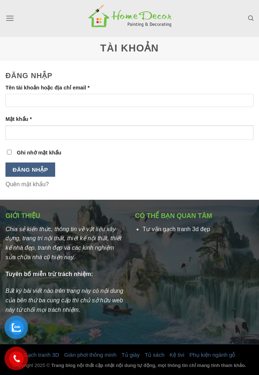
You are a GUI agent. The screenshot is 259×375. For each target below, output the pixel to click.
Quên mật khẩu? (27, 184)
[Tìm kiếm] (251, 18)
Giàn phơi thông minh (90, 355)
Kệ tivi (177, 355)
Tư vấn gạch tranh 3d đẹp (176, 229)
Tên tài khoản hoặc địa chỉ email (47, 88)
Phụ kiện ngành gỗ (212, 355)
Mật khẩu (18, 119)
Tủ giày (131, 355)
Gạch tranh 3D (41, 355)
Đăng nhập (30, 170)
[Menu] (9, 18)
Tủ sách (154, 355)
